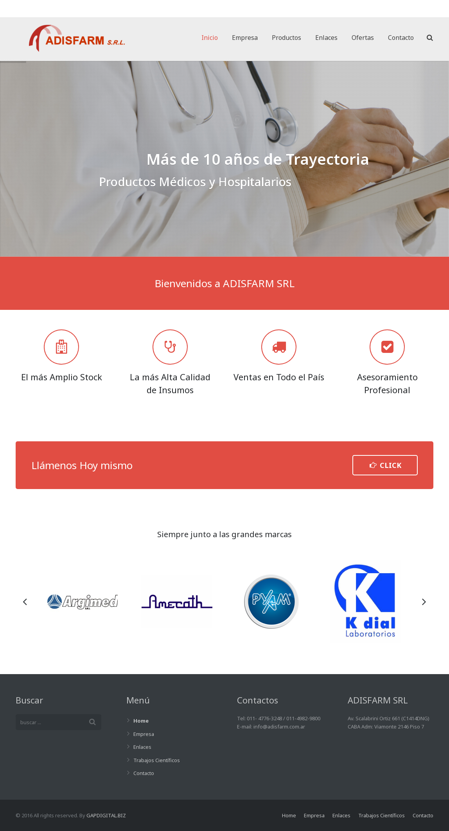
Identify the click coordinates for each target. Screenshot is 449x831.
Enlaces (142, 746)
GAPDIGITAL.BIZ (106, 815)
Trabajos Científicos (156, 760)
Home (141, 720)
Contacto (143, 773)
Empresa (143, 733)
